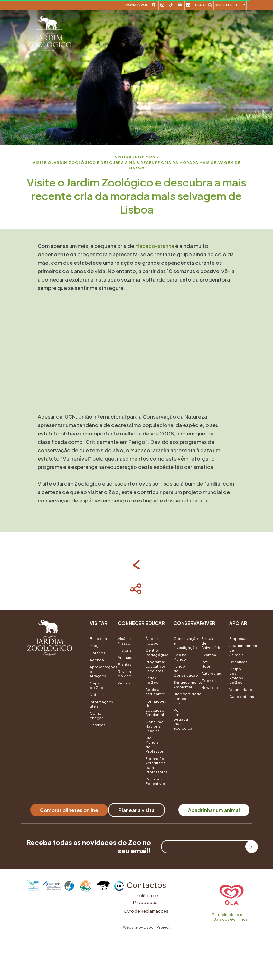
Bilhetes (224, 5)
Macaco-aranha (154, 246)
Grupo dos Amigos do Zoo (236, 675)
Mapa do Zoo (96, 685)
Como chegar (96, 715)
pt (239, 5)
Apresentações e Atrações (99, 671)
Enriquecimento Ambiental (183, 684)
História (125, 650)
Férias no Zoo (152, 680)
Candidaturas (238, 696)
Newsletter (211, 687)
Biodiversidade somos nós (183, 698)
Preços (96, 646)
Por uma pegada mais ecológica (183, 719)
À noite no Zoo (152, 640)
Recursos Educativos (155, 781)
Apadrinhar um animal (214, 810)
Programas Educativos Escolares (155, 666)
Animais (125, 657)
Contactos (146, 885)
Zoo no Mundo (180, 657)
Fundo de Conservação (183, 670)
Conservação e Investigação (183, 643)
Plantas (124, 664)
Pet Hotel (206, 664)
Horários (97, 653)
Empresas (238, 638)
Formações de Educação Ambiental (155, 708)
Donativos (137, 5)
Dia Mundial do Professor (154, 744)
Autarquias (211, 673)
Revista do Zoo (124, 673)
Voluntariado (238, 689)
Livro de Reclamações (146, 910)
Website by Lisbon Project (146, 927)
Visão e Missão (124, 640)
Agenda (97, 660)
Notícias (97, 695)
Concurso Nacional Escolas (155, 726)
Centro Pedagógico (155, 652)
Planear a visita (136, 810)
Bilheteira (98, 638)
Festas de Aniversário (211, 643)
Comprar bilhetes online (69, 810)
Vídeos (124, 683)
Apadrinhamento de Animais (238, 650)
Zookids (209, 680)
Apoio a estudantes (155, 691)
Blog (200, 5)
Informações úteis (99, 704)
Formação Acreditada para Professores (155, 765)
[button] (99, 626)
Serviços (98, 725)
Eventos (209, 655)
